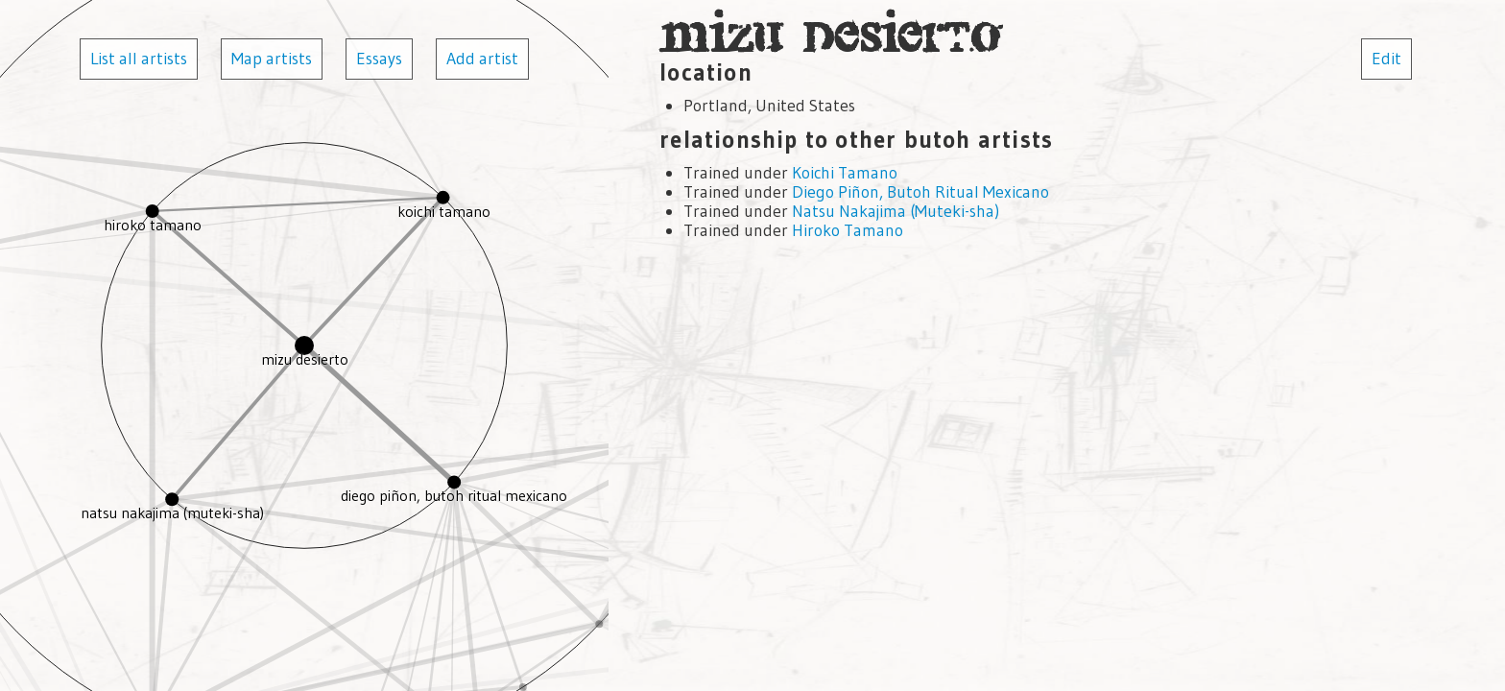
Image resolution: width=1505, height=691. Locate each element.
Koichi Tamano (844, 172)
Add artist (482, 58)
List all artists (138, 58)
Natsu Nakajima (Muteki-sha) (895, 211)
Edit (1386, 58)
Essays (379, 58)
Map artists (271, 58)
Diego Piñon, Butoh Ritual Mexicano (920, 192)
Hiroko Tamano (847, 230)
